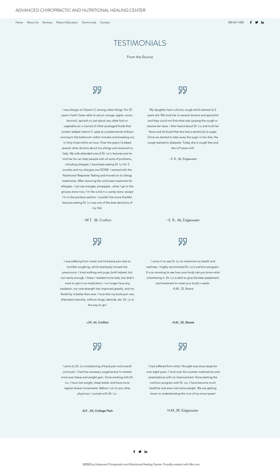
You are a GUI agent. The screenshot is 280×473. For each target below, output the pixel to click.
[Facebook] (251, 22)
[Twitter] (257, 22)
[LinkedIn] (262, 22)
